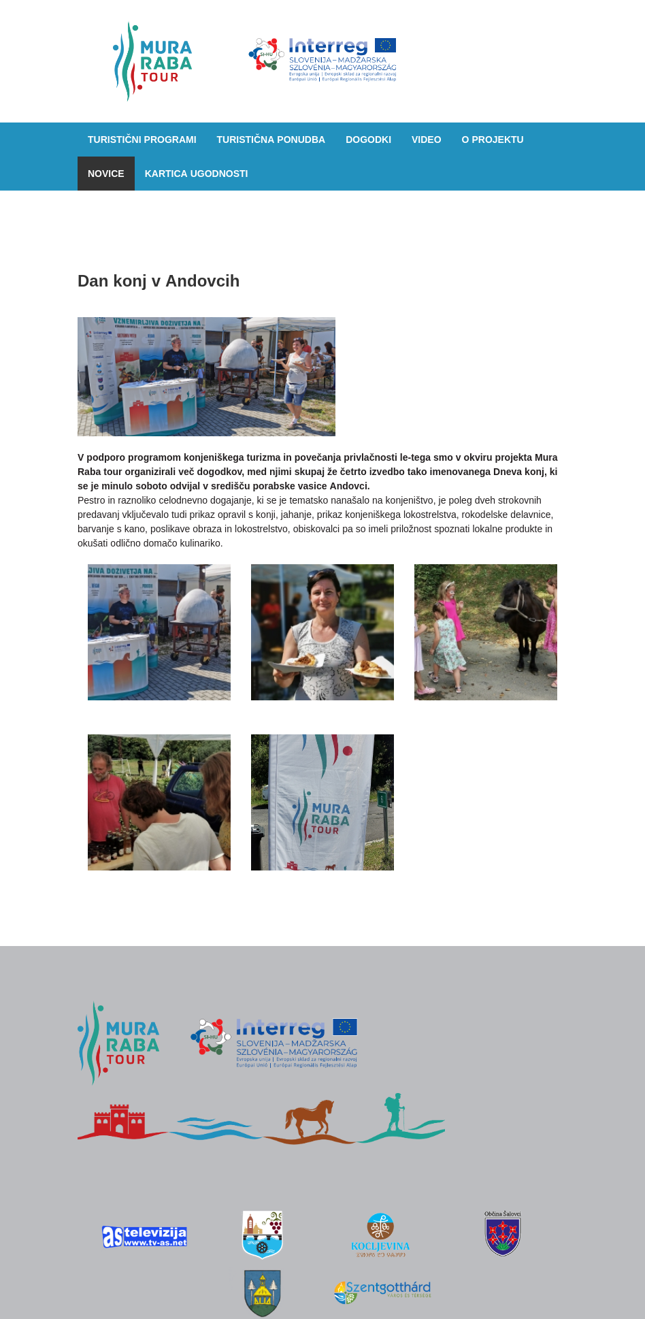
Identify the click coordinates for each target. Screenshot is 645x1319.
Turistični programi (142, 139)
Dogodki (368, 139)
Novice (106, 173)
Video (427, 139)
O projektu (493, 139)
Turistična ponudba (271, 139)
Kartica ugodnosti (196, 173)
